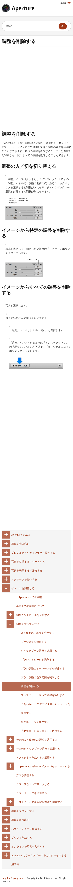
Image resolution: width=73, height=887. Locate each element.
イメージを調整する (23, 588)
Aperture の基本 (20, 534)
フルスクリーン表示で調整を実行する (43, 695)
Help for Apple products (14, 878)
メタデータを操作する (24, 579)
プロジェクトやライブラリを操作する (33, 552)
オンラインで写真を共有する (28, 846)
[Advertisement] (36, 88)
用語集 (15, 864)
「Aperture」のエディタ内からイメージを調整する (45, 708)
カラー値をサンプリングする (33, 784)
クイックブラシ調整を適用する (39, 650)
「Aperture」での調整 (29, 597)
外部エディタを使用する (35, 721)
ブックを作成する (21, 837)
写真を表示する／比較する (26, 570)
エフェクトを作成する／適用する (35, 757)
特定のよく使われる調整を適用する (36, 739)
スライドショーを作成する (26, 828)
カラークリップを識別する (31, 793)
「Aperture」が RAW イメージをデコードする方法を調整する (43, 771)
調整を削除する (30, 686)
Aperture (23, 8)
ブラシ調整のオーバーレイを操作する (43, 668)
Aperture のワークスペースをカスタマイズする (38, 855)
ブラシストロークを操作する (37, 659)
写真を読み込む (20, 543)
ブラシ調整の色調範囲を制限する (40, 677)
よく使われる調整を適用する (37, 632)
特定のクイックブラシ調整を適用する (38, 748)
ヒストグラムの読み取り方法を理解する (39, 802)
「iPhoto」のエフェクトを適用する (41, 730)
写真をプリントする (23, 811)
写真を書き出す (20, 819)
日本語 (64, 3)
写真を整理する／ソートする (28, 561)
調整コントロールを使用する (33, 615)
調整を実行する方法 (27, 624)
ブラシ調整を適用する (34, 641)
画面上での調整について (30, 606)
